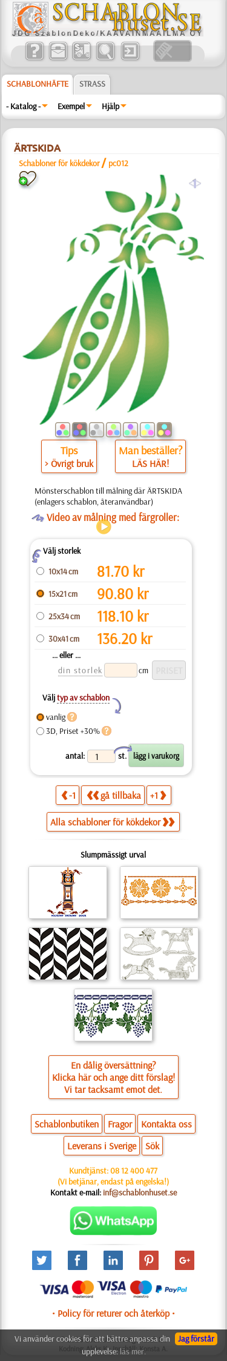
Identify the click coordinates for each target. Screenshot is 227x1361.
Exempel (71, 106)
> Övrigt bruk (69, 463)
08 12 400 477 (133, 1170)
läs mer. (133, 1351)
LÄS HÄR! (150, 463)
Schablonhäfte (37, 83)
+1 (158, 794)
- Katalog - (23, 106)
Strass (92, 83)
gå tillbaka (114, 794)
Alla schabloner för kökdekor (112, 822)
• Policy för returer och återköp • (113, 1313)
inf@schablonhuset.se (140, 1192)
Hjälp (110, 106)
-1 (68, 794)
